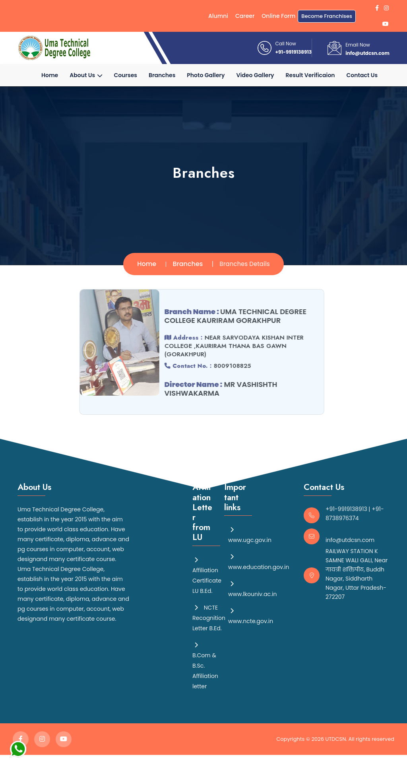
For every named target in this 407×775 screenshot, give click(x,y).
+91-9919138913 (293, 52)
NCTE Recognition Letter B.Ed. (208, 617)
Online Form (278, 16)
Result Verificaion (310, 75)
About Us (86, 75)
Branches (162, 75)
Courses (125, 75)
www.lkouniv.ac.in (252, 588)
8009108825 (229, 365)
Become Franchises (326, 16)
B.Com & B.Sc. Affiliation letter (205, 665)
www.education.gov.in (258, 561)
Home (49, 75)
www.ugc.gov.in (249, 534)
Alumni (218, 16)
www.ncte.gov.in (250, 615)
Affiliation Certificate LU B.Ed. (206, 575)
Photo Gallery (206, 75)
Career (244, 16)
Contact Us (362, 75)
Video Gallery (255, 75)
